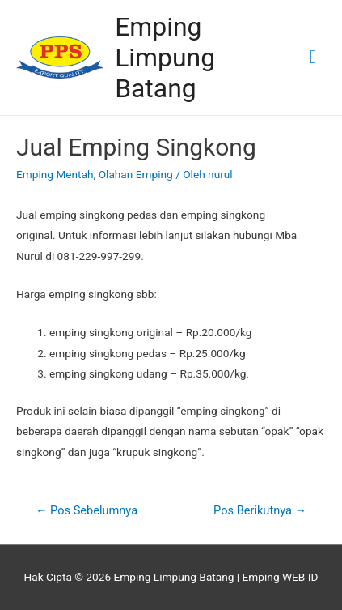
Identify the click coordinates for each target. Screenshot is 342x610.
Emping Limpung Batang (165, 58)
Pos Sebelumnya (86, 510)
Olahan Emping (136, 174)
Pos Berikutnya (259, 510)
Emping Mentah (55, 174)
